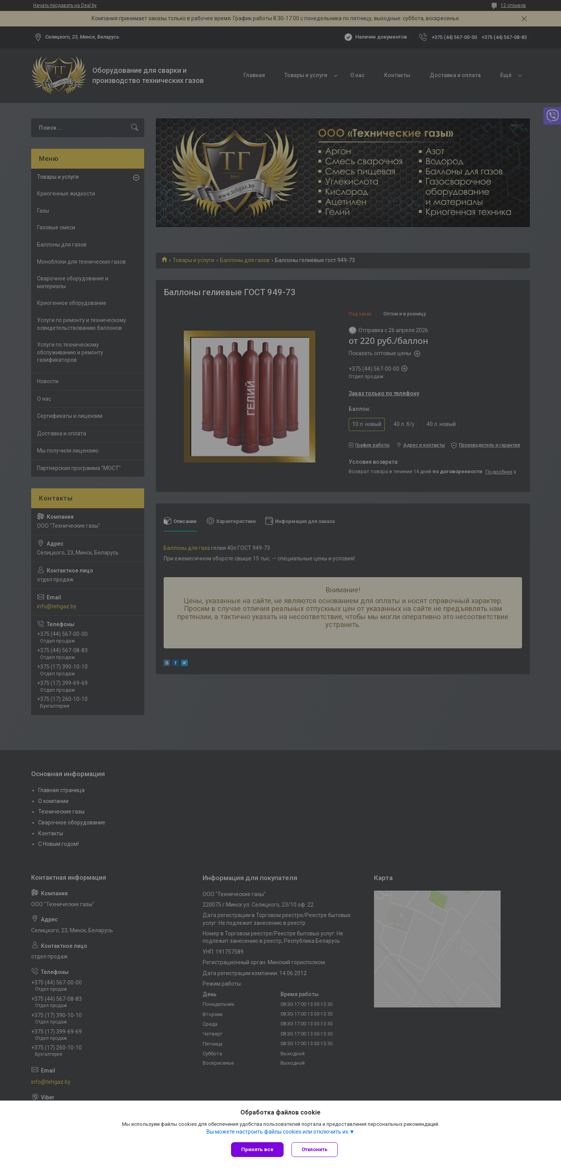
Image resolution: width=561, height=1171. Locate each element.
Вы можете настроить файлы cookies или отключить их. (277, 1132)
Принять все (257, 1149)
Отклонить (315, 1149)
